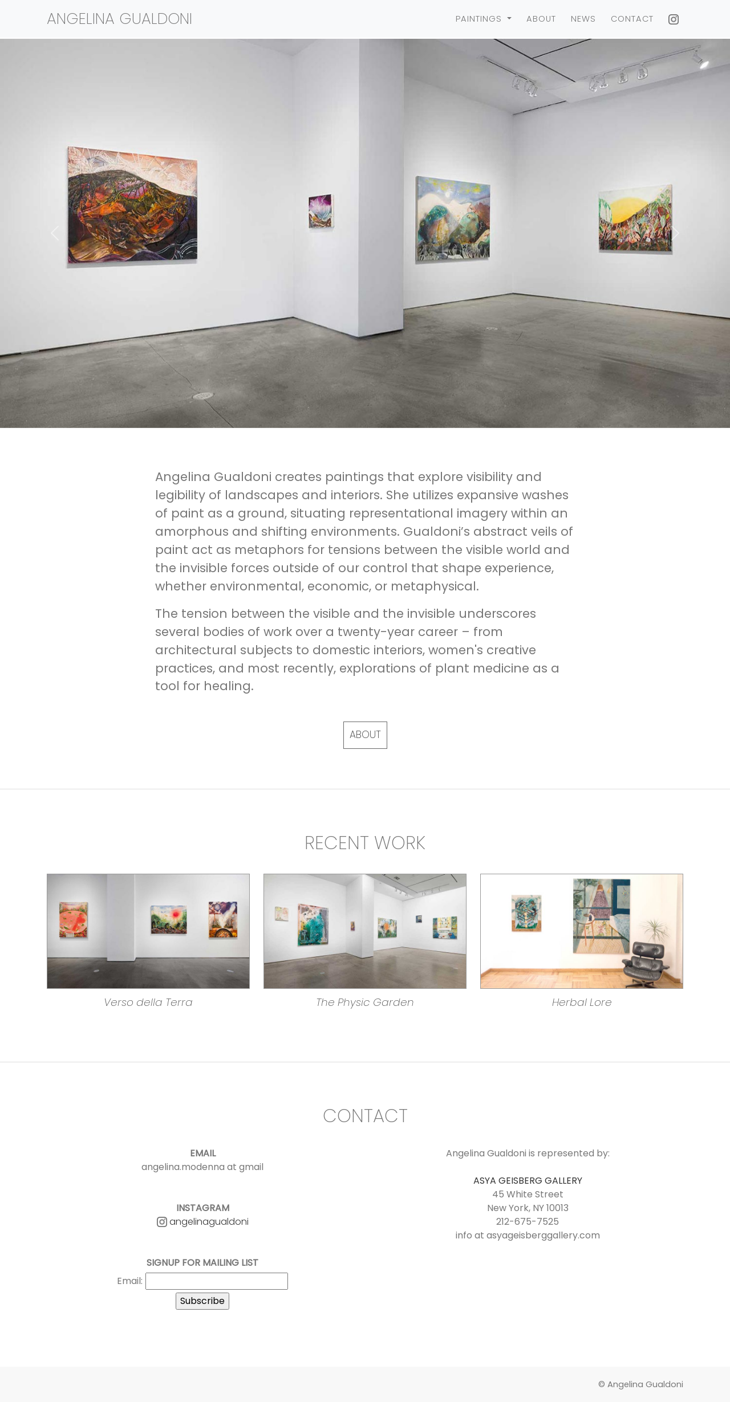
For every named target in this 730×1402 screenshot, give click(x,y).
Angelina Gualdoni (119, 18)
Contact (632, 19)
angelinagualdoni (203, 1221)
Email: (130, 1280)
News (583, 19)
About (541, 19)
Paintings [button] (480, 19)
